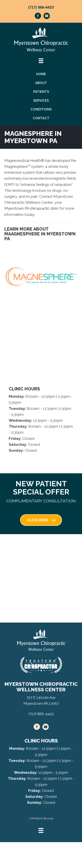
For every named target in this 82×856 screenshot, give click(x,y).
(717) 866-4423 (41, 7)
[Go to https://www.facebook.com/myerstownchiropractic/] (38, 17)
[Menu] (41, 830)
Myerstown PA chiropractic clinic (31, 208)
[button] (41, 520)
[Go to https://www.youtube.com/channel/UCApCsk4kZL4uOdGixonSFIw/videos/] (46, 17)
